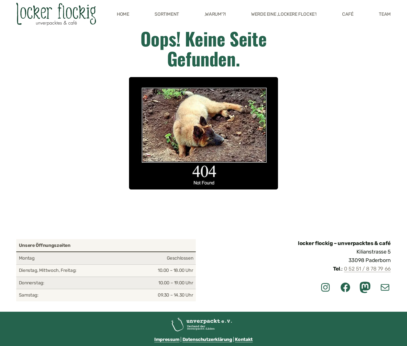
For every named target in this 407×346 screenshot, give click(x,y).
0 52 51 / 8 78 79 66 (367, 269)
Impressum (166, 339)
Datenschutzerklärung (207, 339)
